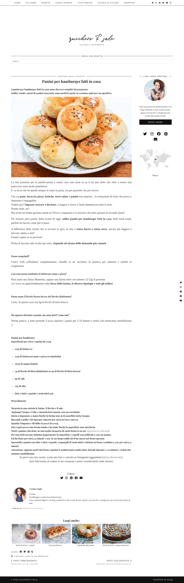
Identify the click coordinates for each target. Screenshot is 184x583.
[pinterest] (166, 134)
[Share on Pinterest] (29, 552)
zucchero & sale (92, 37)
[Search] (171, 3)
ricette (46, 3)
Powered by (163, 580)
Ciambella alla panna (85, 545)
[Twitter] (153, 3)
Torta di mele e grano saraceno (116, 545)
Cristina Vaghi (66, 76)
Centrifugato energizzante (114, 562)
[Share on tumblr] (32, 552)
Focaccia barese (55, 545)
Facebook (39, 508)
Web (24, 508)
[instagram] (152, 134)
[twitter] (145, 134)
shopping (129, 3)
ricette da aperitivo (36, 556)
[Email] (167, 3)
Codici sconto (63, 3)
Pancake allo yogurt (24, 562)
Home (17, 3)
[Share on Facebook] (21, 552)
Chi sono (31, 3)
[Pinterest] (160, 3)
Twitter (31, 508)
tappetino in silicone (97, 430)
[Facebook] (163, 3)
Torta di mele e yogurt (25, 545)
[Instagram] (156, 3)
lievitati (19, 556)
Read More (155, 122)
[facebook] (159, 134)
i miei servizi (85, 3)
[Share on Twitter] (25, 552)
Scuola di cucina (108, 3)
